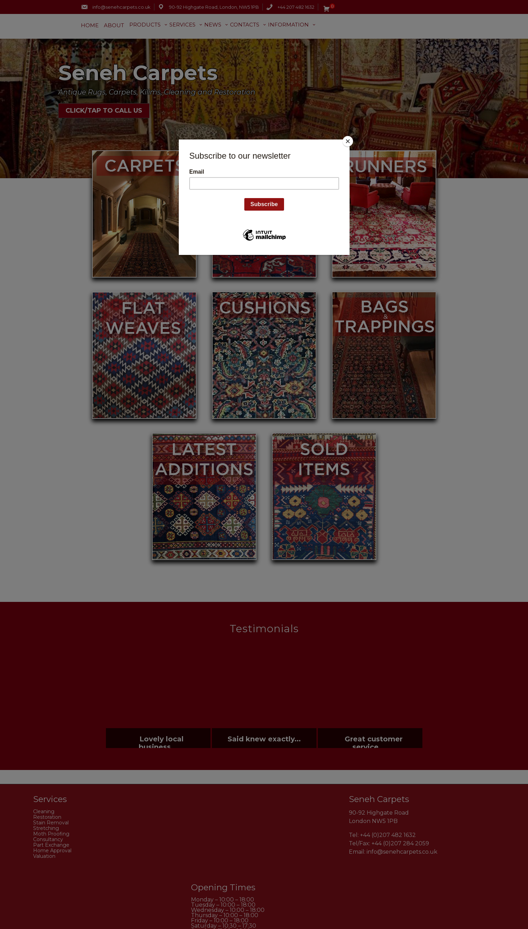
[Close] (348, 141)
